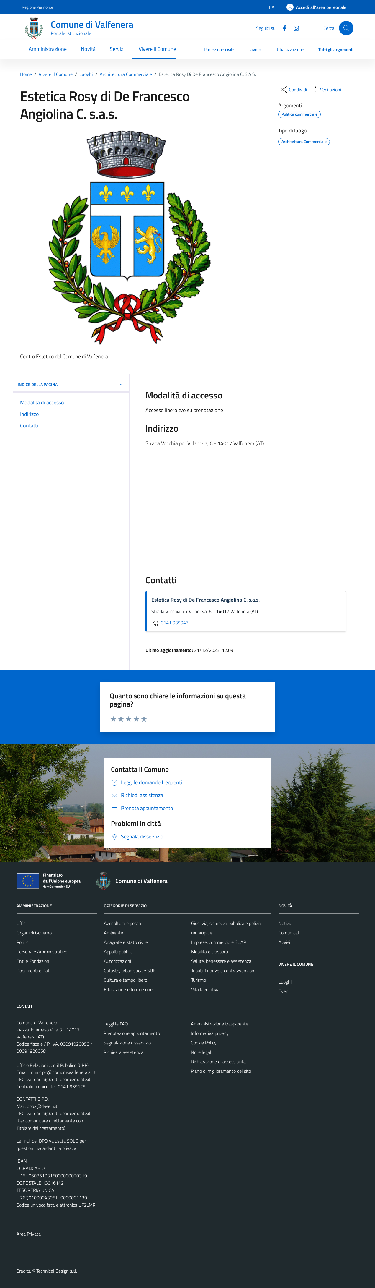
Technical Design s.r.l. (56, 1270)
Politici (23, 942)
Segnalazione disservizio (127, 1042)
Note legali (201, 1052)
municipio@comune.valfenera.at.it (63, 1072)
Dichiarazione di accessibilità (218, 1061)
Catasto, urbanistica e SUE (129, 970)
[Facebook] (282, 27)
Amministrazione (48, 49)
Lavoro (254, 49)
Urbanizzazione (289, 49)
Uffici (21, 923)
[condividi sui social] (293, 89)
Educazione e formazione (128, 989)
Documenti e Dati (33, 970)
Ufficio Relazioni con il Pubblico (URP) (53, 1065)
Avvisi (284, 942)
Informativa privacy (210, 1033)
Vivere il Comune (157, 49)
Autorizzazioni (117, 961)
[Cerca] (346, 28)
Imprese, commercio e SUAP (218, 942)
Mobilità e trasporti (209, 951)
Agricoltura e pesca (122, 923)
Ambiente (113, 932)
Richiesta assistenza (123, 1052)
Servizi (117, 49)
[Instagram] (294, 27)
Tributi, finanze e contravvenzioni (223, 970)
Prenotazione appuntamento (132, 1033)
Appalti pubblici (118, 951)
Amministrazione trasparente (219, 1023)
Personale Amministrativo (42, 951)
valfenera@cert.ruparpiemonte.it (59, 1079)
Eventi (285, 991)
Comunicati (289, 932)
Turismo (198, 980)
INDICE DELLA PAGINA (71, 384)
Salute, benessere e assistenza (221, 961)
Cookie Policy (204, 1042)
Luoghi (285, 981)
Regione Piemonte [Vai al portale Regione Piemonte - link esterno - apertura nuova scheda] (37, 7)
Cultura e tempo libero (125, 980)
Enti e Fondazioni (33, 961)
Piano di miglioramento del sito (221, 1071)
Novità (88, 49)
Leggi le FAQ (116, 1023)
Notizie (285, 923)
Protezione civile (219, 49)
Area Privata (29, 1233)
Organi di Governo (34, 932)
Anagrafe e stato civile (126, 942)
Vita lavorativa (205, 989)
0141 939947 (170, 622)
